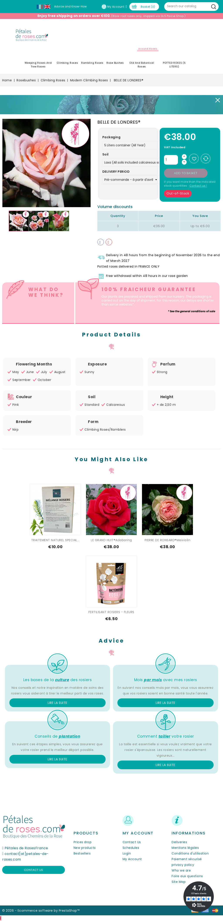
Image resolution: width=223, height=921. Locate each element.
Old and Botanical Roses (141, 64)
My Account (132, 859)
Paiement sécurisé (187, 859)
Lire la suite (57, 703)
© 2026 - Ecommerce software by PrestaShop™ (40, 910)
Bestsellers (82, 853)
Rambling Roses (92, 63)
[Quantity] (171, 160)
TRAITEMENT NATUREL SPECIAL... (55, 540)
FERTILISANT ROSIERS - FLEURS (111, 612)
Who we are (181, 870)
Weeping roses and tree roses (38, 64)
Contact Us (132, 842)
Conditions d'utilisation (190, 853)
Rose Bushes (115, 63)
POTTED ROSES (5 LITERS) (174, 64)
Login (127, 853)
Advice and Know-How (70, 6)
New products (85, 848)
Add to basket (186, 173)
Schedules (131, 848)
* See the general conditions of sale (191, 311)
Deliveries (179, 842)
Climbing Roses (67, 63)
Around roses (147, 48)
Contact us (33, 870)
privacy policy (183, 865)
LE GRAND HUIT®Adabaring (111, 540)
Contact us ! (198, 186)
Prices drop (83, 842)
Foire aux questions (187, 876)
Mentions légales (185, 848)
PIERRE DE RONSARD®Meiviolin (168, 540)
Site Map (179, 882)
